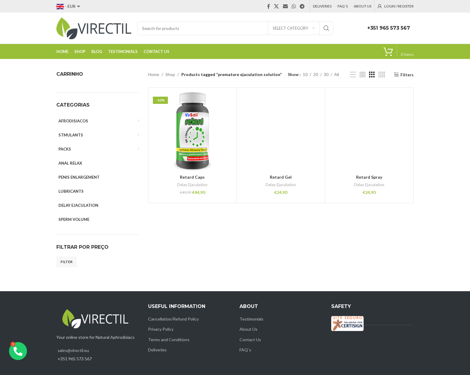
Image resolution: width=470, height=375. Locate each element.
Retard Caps (192, 177)
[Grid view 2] (362, 74)
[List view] (353, 74)
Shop (170, 74)
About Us (248, 329)
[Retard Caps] (192, 131)
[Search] (235, 28)
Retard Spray (369, 177)
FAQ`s (245, 349)
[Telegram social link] (302, 6)
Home (153, 74)
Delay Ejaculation (192, 184)
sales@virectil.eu (73, 350)
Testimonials (251, 318)
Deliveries (157, 349)
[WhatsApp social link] (294, 6)
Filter (67, 261)
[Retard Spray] (369, 131)
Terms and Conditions (168, 339)
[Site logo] (93, 27)
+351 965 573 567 (388, 28)
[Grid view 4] (382, 74)
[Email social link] (285, 6)
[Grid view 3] (372, 74)
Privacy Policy (161, 329)
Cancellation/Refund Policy (173, 318)
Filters (407, 74)
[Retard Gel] (280, 131)
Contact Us (250, 339)
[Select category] (294, 28)
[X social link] (276, 6)
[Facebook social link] (268, 6)
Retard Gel (281, 177)
